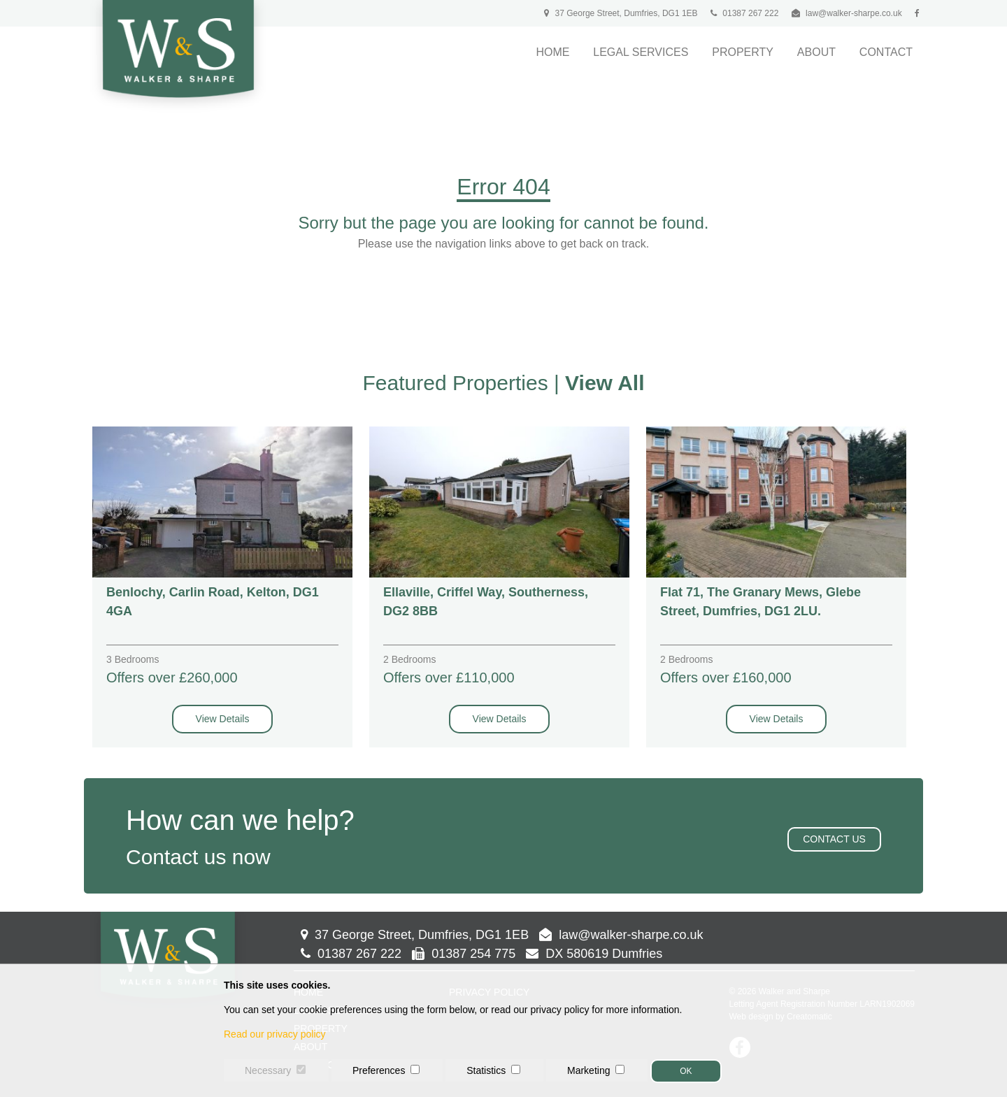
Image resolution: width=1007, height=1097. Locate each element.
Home (552, 52)
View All (604, 382)
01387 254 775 (463, 954)
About (816, 52)
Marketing (588, 1070)
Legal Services (640, 52)
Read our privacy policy (275, 1034)
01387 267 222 (744, 13)
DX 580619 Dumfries (594, 954)
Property (742, 52)
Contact (886, 52)
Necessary (268, 1070)
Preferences (378, 1070)
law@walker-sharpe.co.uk (854, 13)
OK (686, 1071)
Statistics (486, 1070)
